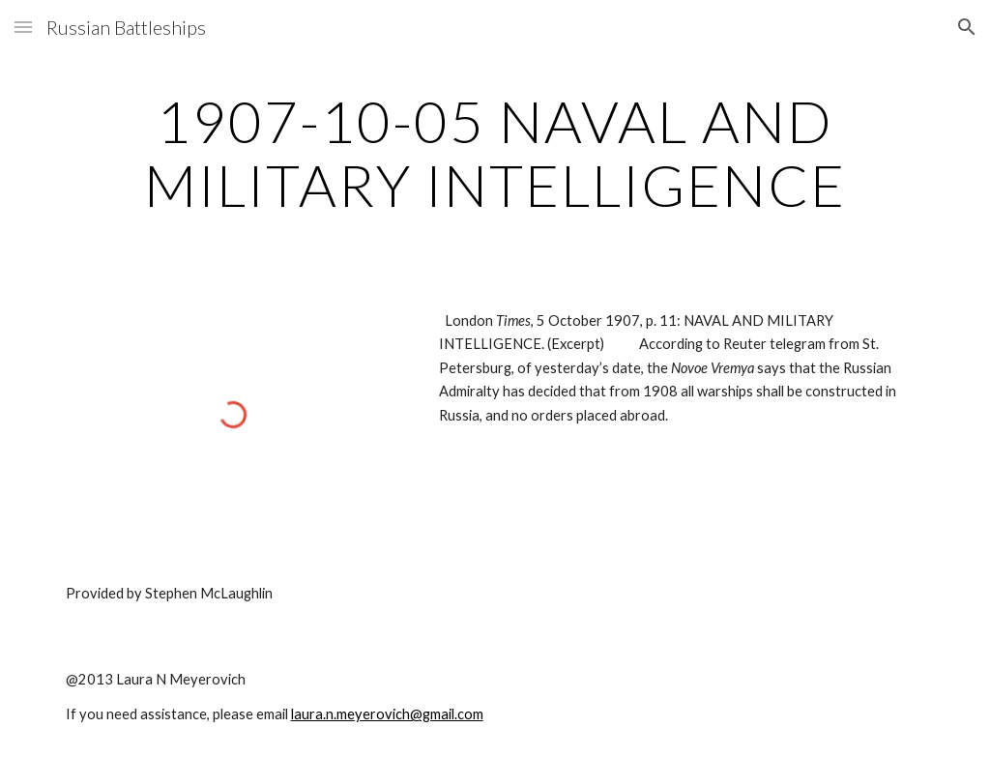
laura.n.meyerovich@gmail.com (387, 714)
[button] (23, 26)
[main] (495, 152)
